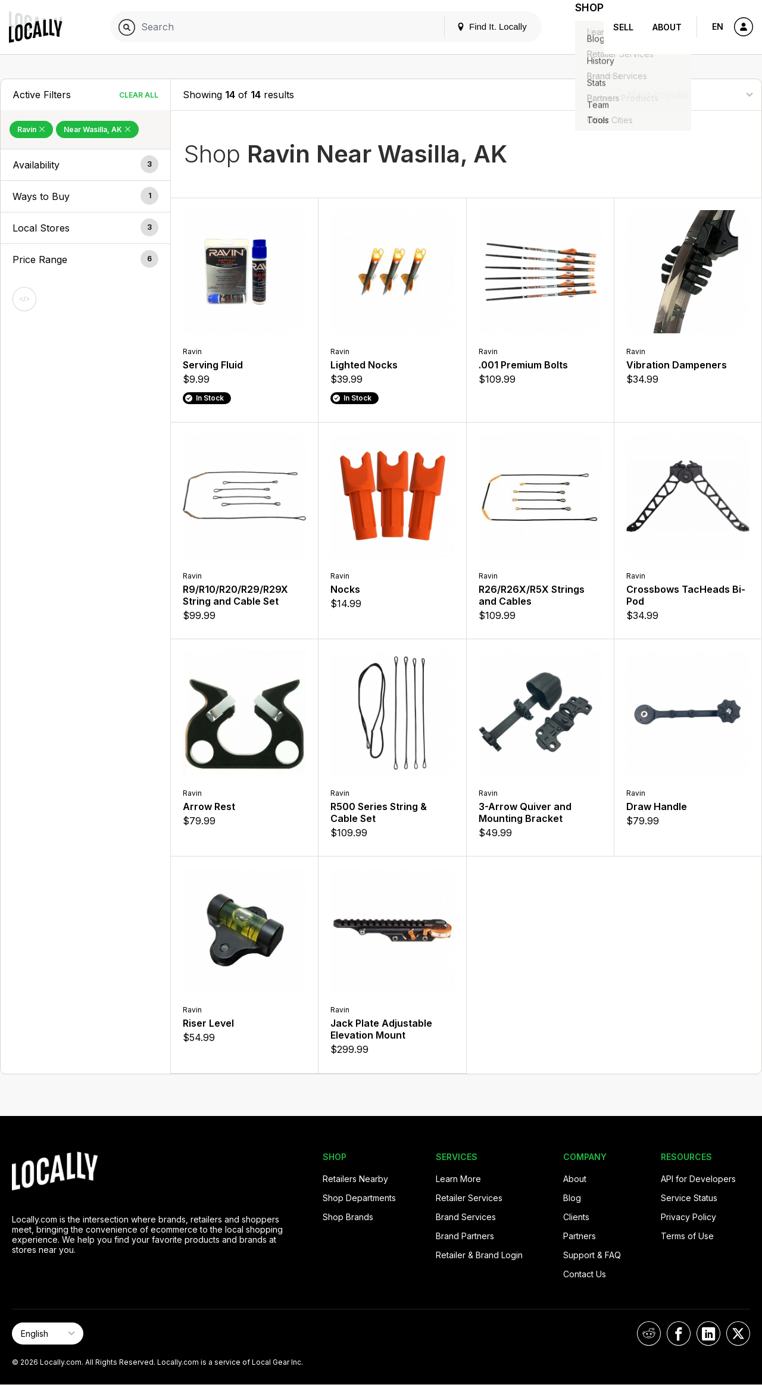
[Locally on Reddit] (649, 1333)
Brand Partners (465, 1236)
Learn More (458, 1179)
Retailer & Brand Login (479, 1255)
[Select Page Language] (47, 1334)
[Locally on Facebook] (679, 1333)
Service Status (689, 1198)
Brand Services (466, 1217)
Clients (576, 1217)
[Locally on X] (738, 1333)
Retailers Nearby (355, 1179)
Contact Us (584, 1274)
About (667, 27)
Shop (582, 27)
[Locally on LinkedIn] (708, 1333)
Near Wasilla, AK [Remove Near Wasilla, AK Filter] (97, 129)
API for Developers (698, 1179)
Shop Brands (348, 1217)
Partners (579, 1236)
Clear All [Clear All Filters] (138, 94)
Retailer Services (469, 1198)
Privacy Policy (688, 1217)
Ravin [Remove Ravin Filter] (31, 129)
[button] (85, 164)
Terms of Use (687, 1236)
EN (717, 26)
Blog (572, 1198)
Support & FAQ (592, 1255)
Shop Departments (359, 1198)
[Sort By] (690, 94)
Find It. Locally (477, 26)
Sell (623, 27)
